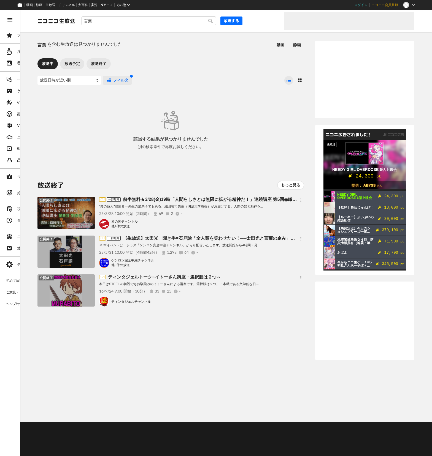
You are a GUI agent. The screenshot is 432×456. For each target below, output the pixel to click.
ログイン (361, 5)
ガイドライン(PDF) (193, 428)
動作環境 (149, 428)
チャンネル (66, 5)
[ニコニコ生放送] (98, 20)
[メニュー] (301, 200)
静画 (39, 5)
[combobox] (187, 21)
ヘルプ (133, 428)
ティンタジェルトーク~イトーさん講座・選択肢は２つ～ (206, 277)
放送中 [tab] (89, 63)
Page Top (247, 414)
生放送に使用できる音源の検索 (137, 442)
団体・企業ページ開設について (188, 442)
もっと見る (290, 185)
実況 (94, 5)
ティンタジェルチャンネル (173, 302)
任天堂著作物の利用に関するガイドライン (141, 449)
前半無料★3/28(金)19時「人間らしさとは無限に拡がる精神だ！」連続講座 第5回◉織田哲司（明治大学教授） (274, 199)
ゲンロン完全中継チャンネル (174, 260)
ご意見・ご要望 (90, 429)
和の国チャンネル (166, 221)
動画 (29, 5)
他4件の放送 (162, 226)
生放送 (50, 5)
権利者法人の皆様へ (94, 442)
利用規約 (167, 428)
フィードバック (395, 414)
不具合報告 (115, 428)
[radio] (288, 80)
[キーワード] (187, 21)
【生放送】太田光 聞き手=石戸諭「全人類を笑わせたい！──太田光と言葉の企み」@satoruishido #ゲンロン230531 (282, 238)
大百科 (83, 5)
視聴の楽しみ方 (90, 436)
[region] (31, 233)
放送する (266, 20)
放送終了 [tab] (140, 63)
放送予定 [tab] (114, 63)
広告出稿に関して (92, 449)
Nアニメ (107, 5)
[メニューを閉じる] (9, 19)
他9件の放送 (162, 265)
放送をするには (118, 435)
